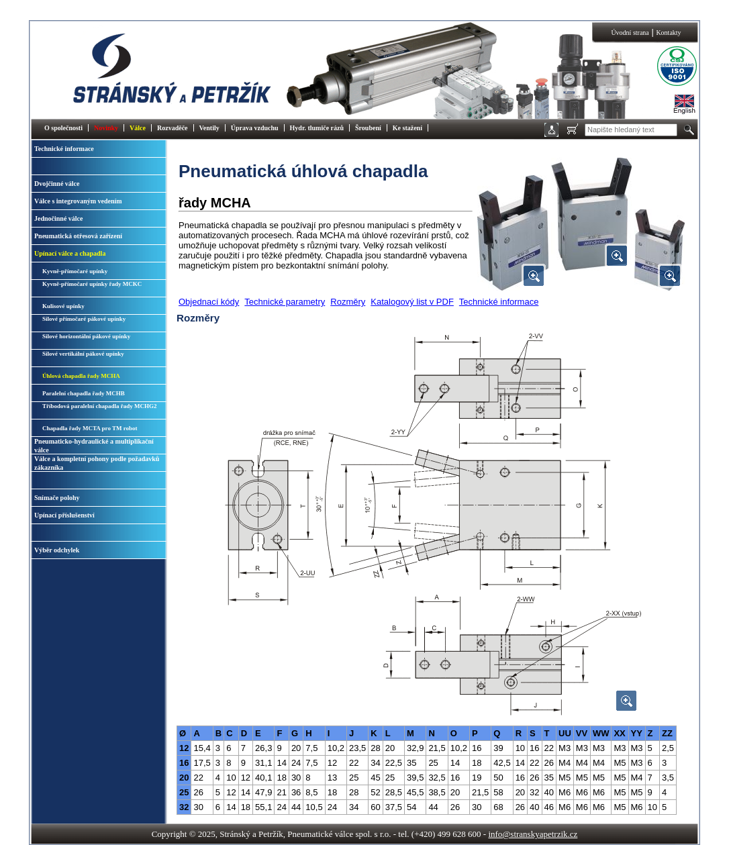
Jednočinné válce (58, 218)
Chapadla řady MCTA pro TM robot (90, 428)
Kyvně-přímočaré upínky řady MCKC (92, 284)
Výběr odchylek (56, 550)
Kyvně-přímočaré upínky (74, 271)
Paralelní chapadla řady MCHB (83, 393)
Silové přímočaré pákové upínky (84, 318)
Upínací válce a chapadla (69, 253)
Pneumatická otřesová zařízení (78, 236)
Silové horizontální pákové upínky (86, 336)
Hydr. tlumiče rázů (317, 128)
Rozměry (347, 302)
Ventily (209, 128)
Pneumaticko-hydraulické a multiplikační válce (94, 446)
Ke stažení (407, 128)
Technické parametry (284, 302)
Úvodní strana (629, 32)
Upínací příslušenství (64, 515)
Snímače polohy (57, 497)
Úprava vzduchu (255, 128)
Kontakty (668, 32)
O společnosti (63, 128)
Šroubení (368, 128)
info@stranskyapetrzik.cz (532, 834)
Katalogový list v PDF (412, 302)
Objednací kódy (209, 302)
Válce (138, 128)
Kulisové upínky (63, 306)
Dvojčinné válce (57, 183)
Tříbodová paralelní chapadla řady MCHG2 (99, 406)
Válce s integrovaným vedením (78, 201)
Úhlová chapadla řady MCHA (81, 375)
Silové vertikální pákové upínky (83, 353)
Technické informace (64, 148)
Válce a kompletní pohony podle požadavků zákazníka (96, 463)
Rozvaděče (172, 128)
